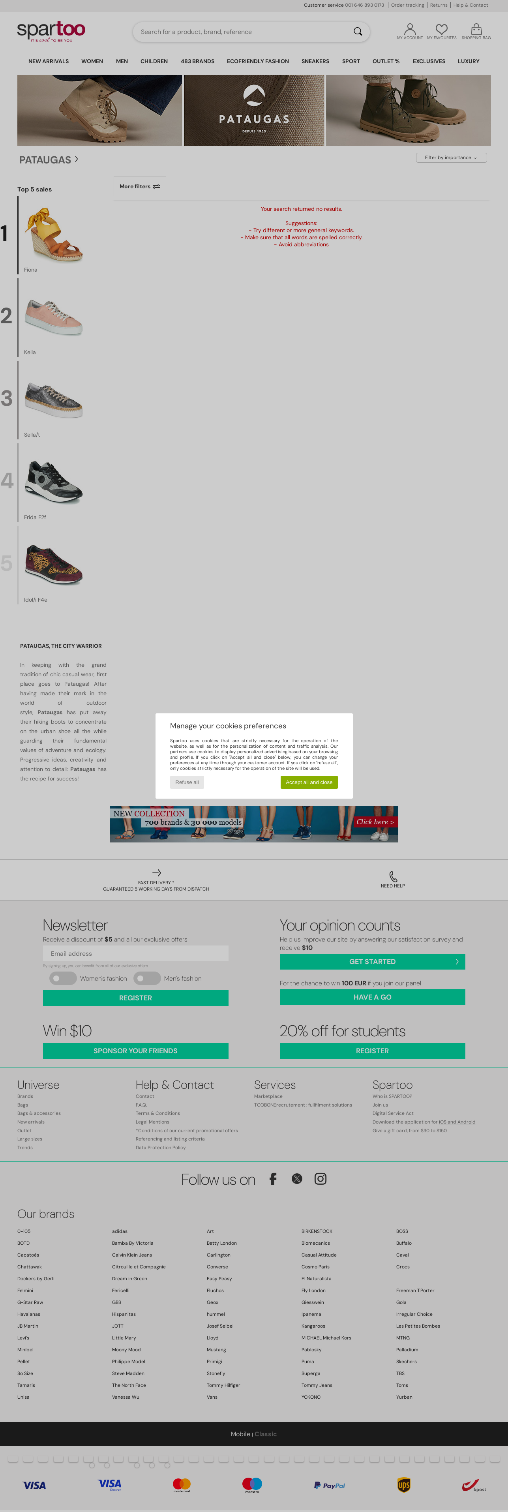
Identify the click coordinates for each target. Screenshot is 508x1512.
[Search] (358, 32)
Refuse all (187, 782)
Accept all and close (309, 782)
